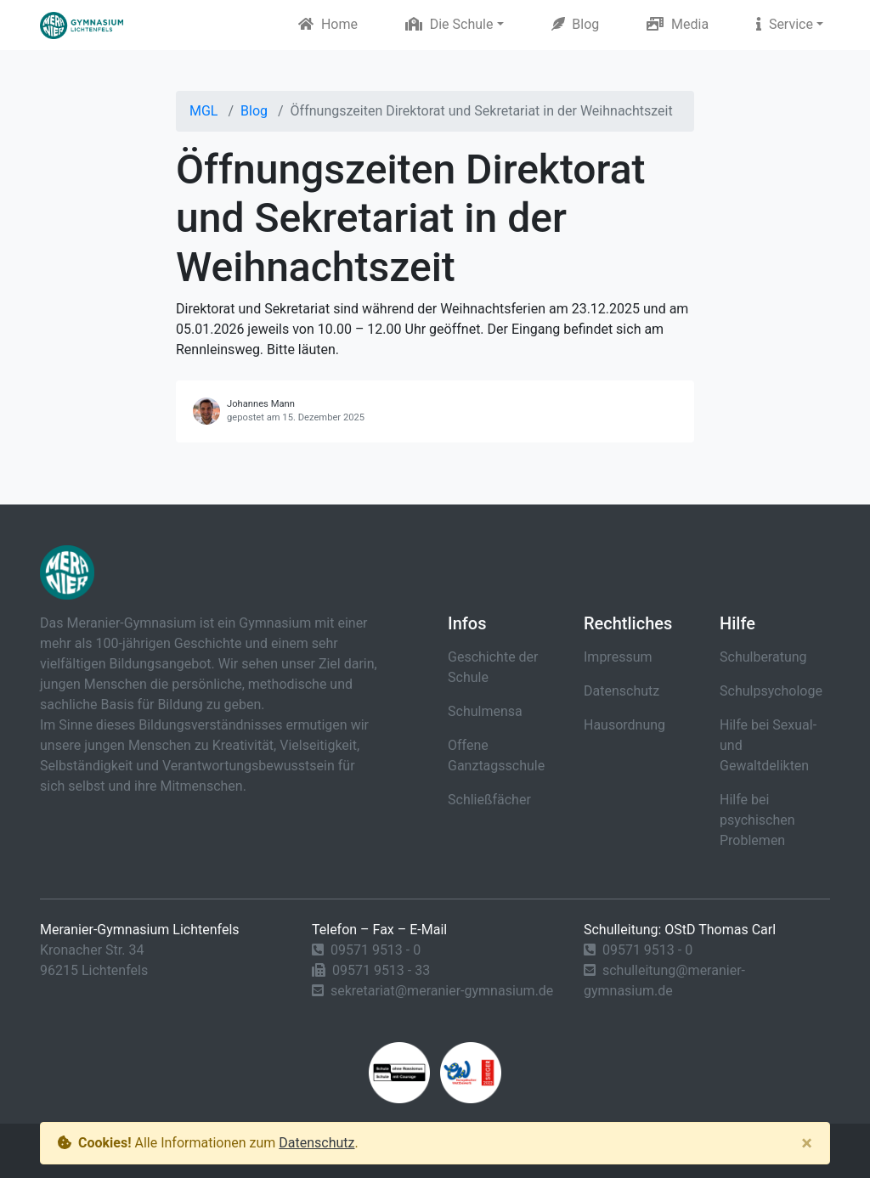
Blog (575, 24)
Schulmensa (485, 711)
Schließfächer (489, 800)
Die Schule (449, 24)
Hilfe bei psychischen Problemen (757, 820)
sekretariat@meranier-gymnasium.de (441, 991)
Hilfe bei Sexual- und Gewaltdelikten (768, 745)
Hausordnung (624, 725)
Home (328, 24)
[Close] (806, 1143)
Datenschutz (621, 691)
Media (678, 24)
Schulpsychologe (771, 691)
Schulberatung (763, 657)
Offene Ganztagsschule (496, 755)
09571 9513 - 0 (375, 950)
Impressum (618, 657)
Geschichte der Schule (493, 667)
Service (784, 24)
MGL (203, 111)
